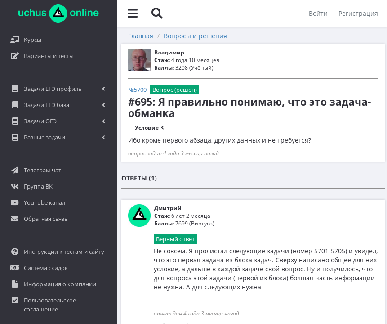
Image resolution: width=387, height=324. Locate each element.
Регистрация (358, 13)
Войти (318, 13)
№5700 (137, 90)
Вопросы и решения (195, 36)
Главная (140, 36)
